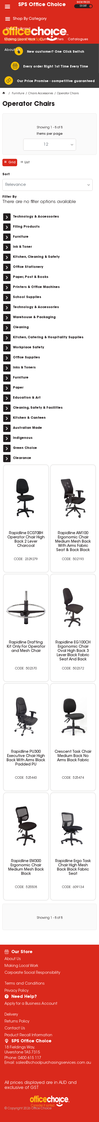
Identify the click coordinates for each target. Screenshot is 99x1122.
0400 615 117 (29, 1058)
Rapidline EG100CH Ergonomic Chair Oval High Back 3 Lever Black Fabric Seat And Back (73, 651)
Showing (50, 127)
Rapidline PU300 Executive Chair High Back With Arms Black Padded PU (26, 758)
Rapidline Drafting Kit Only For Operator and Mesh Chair (26, 647)
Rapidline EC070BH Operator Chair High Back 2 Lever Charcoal (26, 539)
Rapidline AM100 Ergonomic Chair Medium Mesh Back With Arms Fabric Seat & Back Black (73, 541)
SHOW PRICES (83, 2)
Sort (6, 174)
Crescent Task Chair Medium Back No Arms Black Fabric (73, 756)
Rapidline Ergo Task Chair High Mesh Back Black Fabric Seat (73, 867)
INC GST (90, 6)
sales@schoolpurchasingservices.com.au (53, 1063)
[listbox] (49, 145)
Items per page (50, 134)
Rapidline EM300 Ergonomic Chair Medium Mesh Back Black (26, 867)
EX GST (83, 6)
